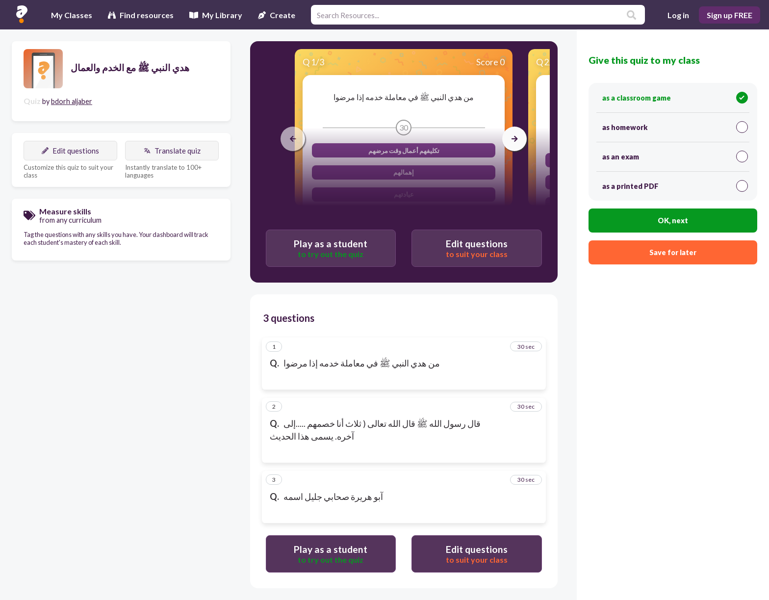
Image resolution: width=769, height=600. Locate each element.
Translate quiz (172, 150)
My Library (215, 15)
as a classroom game (675, 98)
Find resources (141, 15)
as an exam (675, 156)
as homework (675, 127)
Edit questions (70, 150)
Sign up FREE (729, 15)
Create (276, 15)
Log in (678, 15)
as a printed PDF (675, 186)
